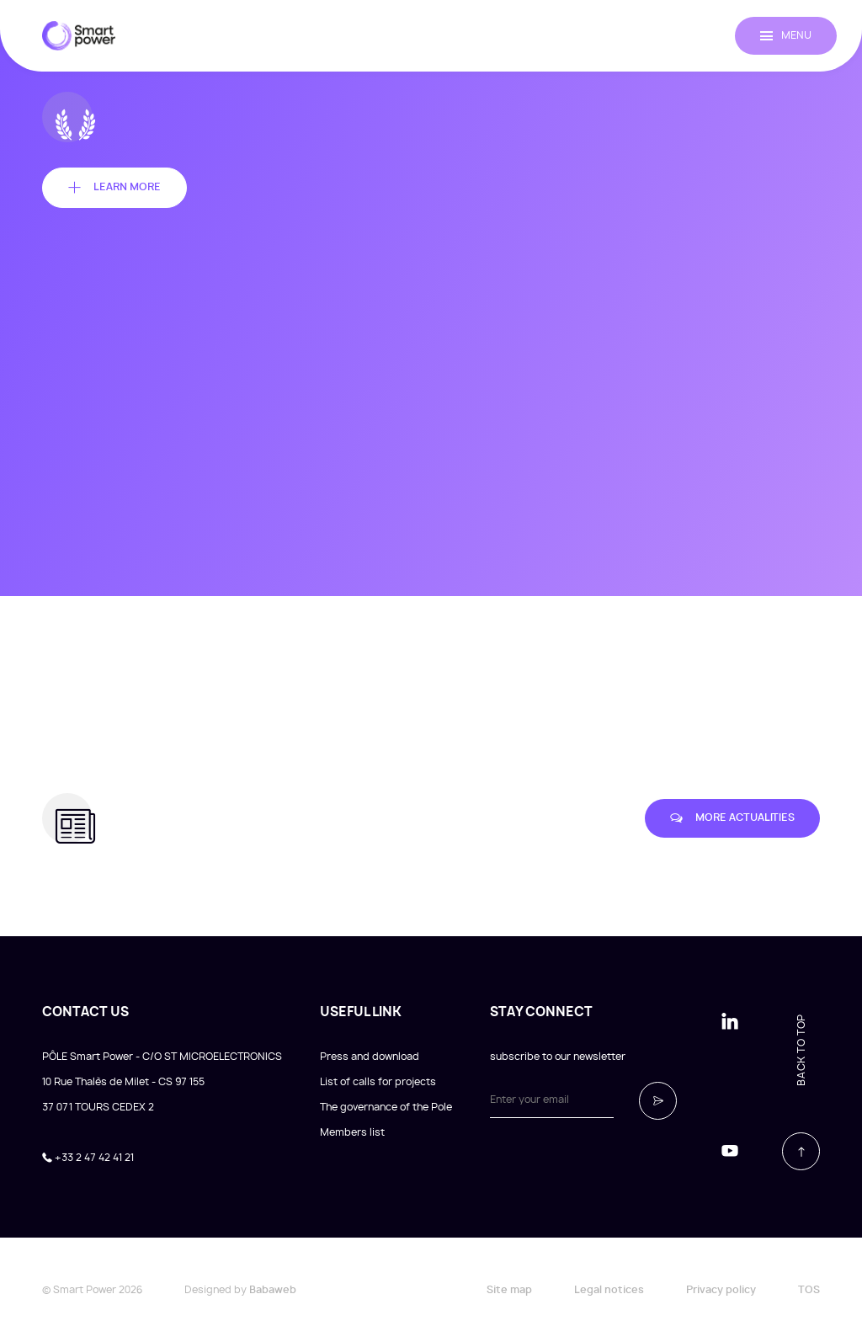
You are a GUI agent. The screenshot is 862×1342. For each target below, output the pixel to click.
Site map (509, 1290)
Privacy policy (721, 1290)
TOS (809, 1290)
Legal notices (609, 1290)
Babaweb (272, 1290)
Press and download (369, 1057)
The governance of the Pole (386, 1107)
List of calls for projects (378, 1082)
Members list (352, 1132)
